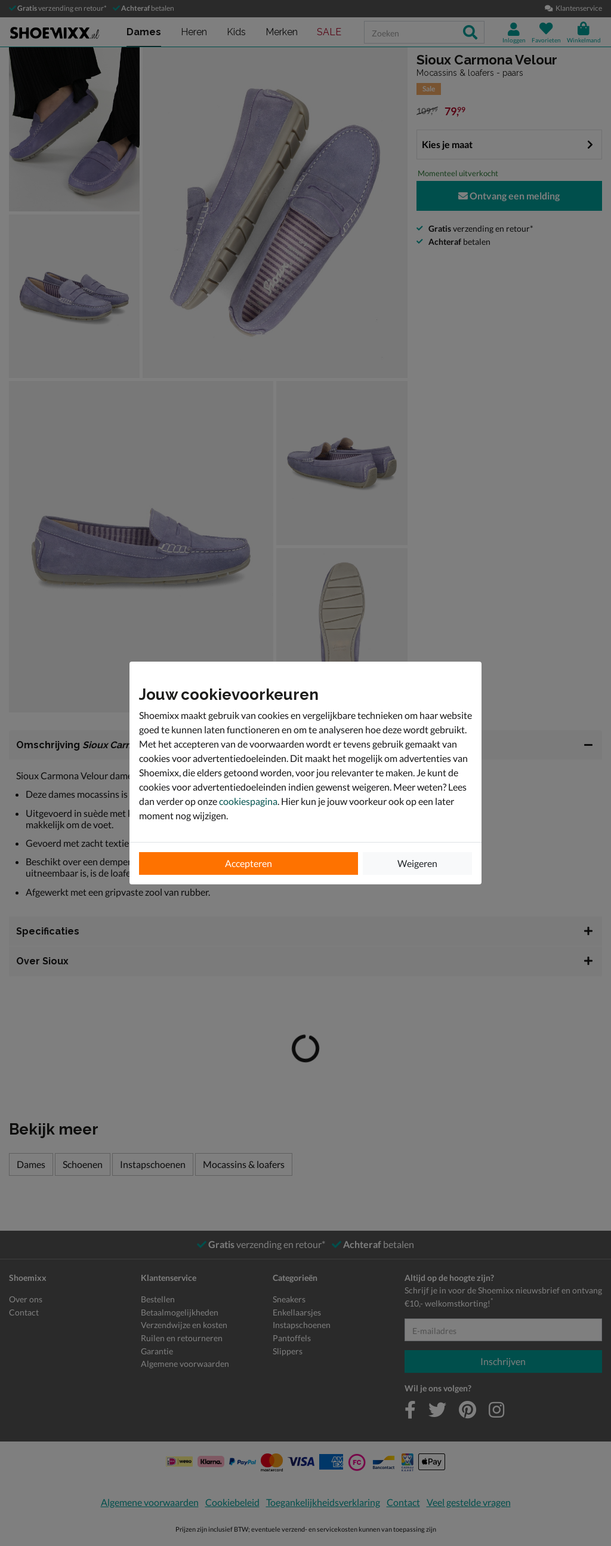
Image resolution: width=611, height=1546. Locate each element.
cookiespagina (248, 801)
